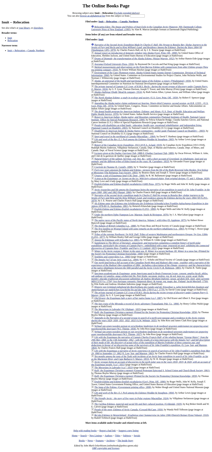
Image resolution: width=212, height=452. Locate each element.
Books (82, 440)
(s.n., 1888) (115, 226)
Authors (108, 435)
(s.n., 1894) (116, 259)
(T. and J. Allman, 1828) (151, 178)
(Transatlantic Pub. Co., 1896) (136, 304)
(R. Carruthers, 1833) (149, 160)
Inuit (10, 38)
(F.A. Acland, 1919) (128, 145)
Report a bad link (107, 430)
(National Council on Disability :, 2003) (149, 131)
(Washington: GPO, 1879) (149, 47)
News (90, 440)
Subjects (127, 435)
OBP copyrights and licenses (105, 448)
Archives (110, 440)
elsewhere (38, 28)
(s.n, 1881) (116, 240)
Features (100, 440)
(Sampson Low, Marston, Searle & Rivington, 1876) (131, 214)
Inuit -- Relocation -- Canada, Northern (26, 50)
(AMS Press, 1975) (127, 184)
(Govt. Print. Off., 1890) (135, 53)
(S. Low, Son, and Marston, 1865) (150, 352)
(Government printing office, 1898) (122, 387)
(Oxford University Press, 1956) (114, 64)
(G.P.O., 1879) (149, 198)
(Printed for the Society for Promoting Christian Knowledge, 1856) (145, 312)
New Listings (96, 435)
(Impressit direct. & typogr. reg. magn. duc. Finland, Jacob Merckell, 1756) (150, 277)
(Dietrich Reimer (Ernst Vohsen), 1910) (151, 415)
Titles (117, 435)
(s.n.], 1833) (113, 367)
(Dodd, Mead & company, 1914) (118, 92)
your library (24, 28)
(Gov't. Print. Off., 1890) (130, 381)
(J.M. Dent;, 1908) (119, 175)
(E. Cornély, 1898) (113, 167)
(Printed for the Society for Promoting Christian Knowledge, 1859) (145, 376)
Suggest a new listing (129, 430)
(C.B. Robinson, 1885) (150, 265)
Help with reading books (85, 430)
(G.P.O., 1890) (125, 209)
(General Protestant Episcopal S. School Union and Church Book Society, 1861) (151, 370)
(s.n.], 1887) (128, 298)
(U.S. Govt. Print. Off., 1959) (136, 97)
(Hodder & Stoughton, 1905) (134, 139)
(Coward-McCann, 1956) (128, 409)
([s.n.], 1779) (149, 288)
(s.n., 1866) (112, 256)
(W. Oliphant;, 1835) (117, 309)
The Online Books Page (105, 5)
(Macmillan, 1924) (131, 398)
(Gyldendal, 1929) (138, 404)
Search (83, 435)
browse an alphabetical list (92, 16)
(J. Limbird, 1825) (150, 245)
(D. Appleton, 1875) (140, 220)
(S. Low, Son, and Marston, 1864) (150, 342)
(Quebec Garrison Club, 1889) (134, 153)
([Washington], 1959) (142, 81)
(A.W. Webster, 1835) (148, 319)
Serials (137, 435)
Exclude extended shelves (126, 13)
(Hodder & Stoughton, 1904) (134, 393)
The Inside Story (125, 440)
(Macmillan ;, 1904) (124, 136)
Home (75, 435)
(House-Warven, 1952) (134, 58)
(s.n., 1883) (139, 229)
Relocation (13, 40)
